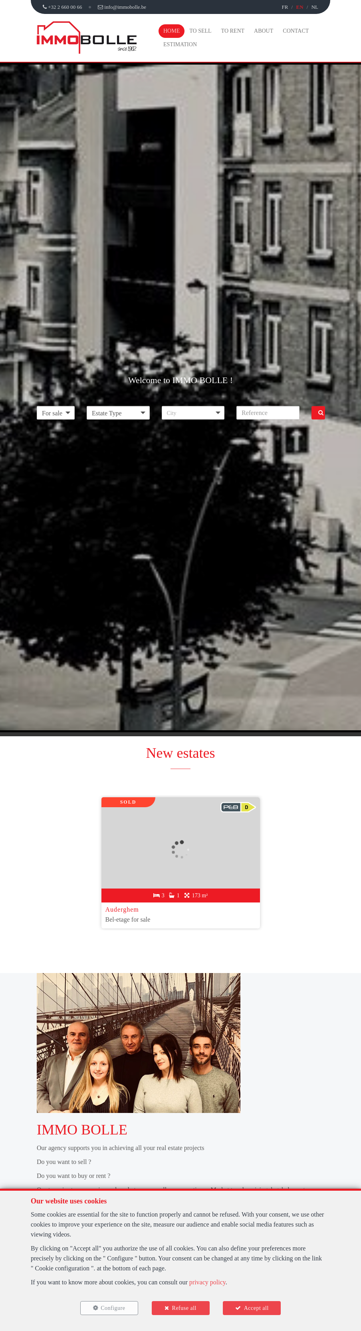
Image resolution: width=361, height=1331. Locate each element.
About (263, 31)
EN (299, 7)
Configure (113, 1308)
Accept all (256, 1308)
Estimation (180, 44)
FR (285, 7)
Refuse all (184, 1308)
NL (314, 7)
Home (171, 31)
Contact (296, 31)
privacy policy (207, 1282)
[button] (193, 412)
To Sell (200, 31)
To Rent (232, 31)
